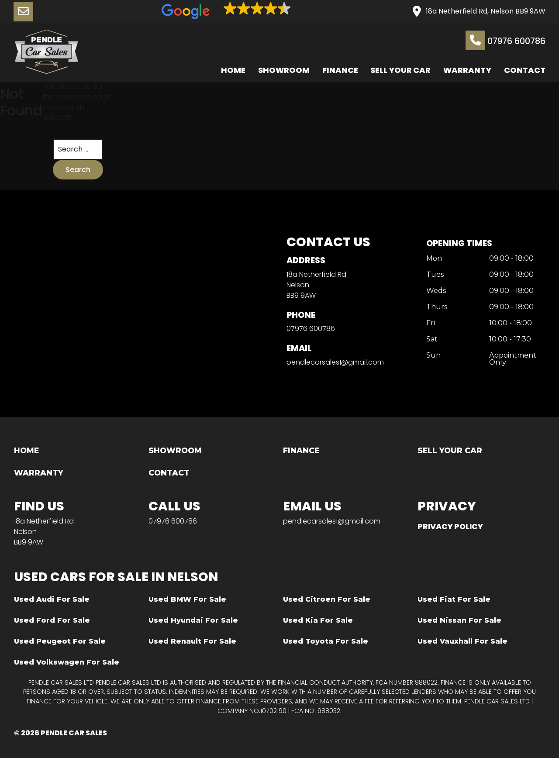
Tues (435, 275)
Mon (434, 259)
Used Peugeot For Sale (60, 641)
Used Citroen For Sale (326, 599)
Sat (432, 339)
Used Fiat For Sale (454, 599)
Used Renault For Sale (192, 641)
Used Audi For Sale (52, 599)
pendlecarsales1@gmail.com (335, 362)
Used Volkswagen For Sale (66, 662)
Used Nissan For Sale (459, 620)
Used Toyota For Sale (325, 641)
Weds (436, 291)
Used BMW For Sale (187, 599)
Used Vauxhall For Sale (462, 641)
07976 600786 (505, 40)
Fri (430, 323)
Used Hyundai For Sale (193, 620)
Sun (433, 355)
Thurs (436, 307)
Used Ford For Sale (52, 620)
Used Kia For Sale (318, 620)
